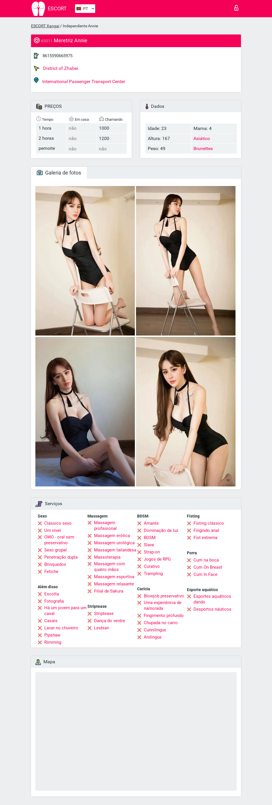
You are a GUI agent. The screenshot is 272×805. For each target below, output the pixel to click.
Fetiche (51, 571)
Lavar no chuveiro (61, 627)
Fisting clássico (209, 523)
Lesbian (101, 627)
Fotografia (54, 601)
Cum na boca (206, 560)
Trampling (153, 573)
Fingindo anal (206, 530)
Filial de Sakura (108, 591)
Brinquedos (55, 564)
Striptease (104, 613)
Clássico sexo (58, 523)
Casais (51, 620)
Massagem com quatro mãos (109, 566)
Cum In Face (205, 574)
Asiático (202, 138)
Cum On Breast (208, 567)
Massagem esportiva (114, 576)
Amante (151, 523)
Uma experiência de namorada (162, 605)
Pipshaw (52, 635)
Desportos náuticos (212, 609)
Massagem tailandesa (115, 550)
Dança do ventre (109, 620)
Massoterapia (107, 557)
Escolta (51, 594)
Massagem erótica (112, 535)
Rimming (52, 642)
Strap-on (152, 552)
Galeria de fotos (59, 173)
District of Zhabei (56, 68)
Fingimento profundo (164, 615)
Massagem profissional (105, 525)
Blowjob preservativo (164, 596)
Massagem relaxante (114, 583)
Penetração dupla (61, 557)
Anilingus (153, 637)
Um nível (52, 530)
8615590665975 (57, 55)
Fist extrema (205, 537)
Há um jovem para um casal (65, 610)
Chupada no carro (161, 622)
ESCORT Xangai (45, 26)
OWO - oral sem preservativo (59, 539)
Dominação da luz (161, 530)
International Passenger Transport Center (79, 80)
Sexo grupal (55, 550)
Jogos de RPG (157, 559)
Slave (149, 544)
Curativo (152, 566)
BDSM (150, 537)
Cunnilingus (155, 629)
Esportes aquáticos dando (212, 599)
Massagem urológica (114, 542)
